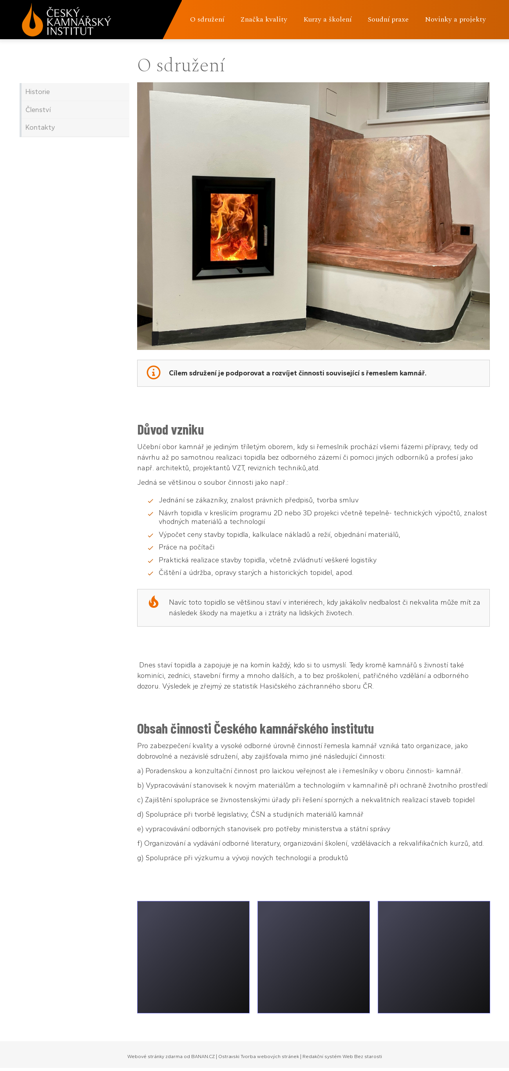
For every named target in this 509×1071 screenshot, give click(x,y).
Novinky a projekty (455, 19)
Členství (38, 109)
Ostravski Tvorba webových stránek (258, 1056)
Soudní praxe (388, 19)
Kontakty (40, 127)
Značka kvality (263, 19)
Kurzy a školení (327, 19)
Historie (37, 91)
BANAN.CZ (203, 1056)
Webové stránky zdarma (155, 1056)
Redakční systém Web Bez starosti (342, 1056)
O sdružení (207, 19)
